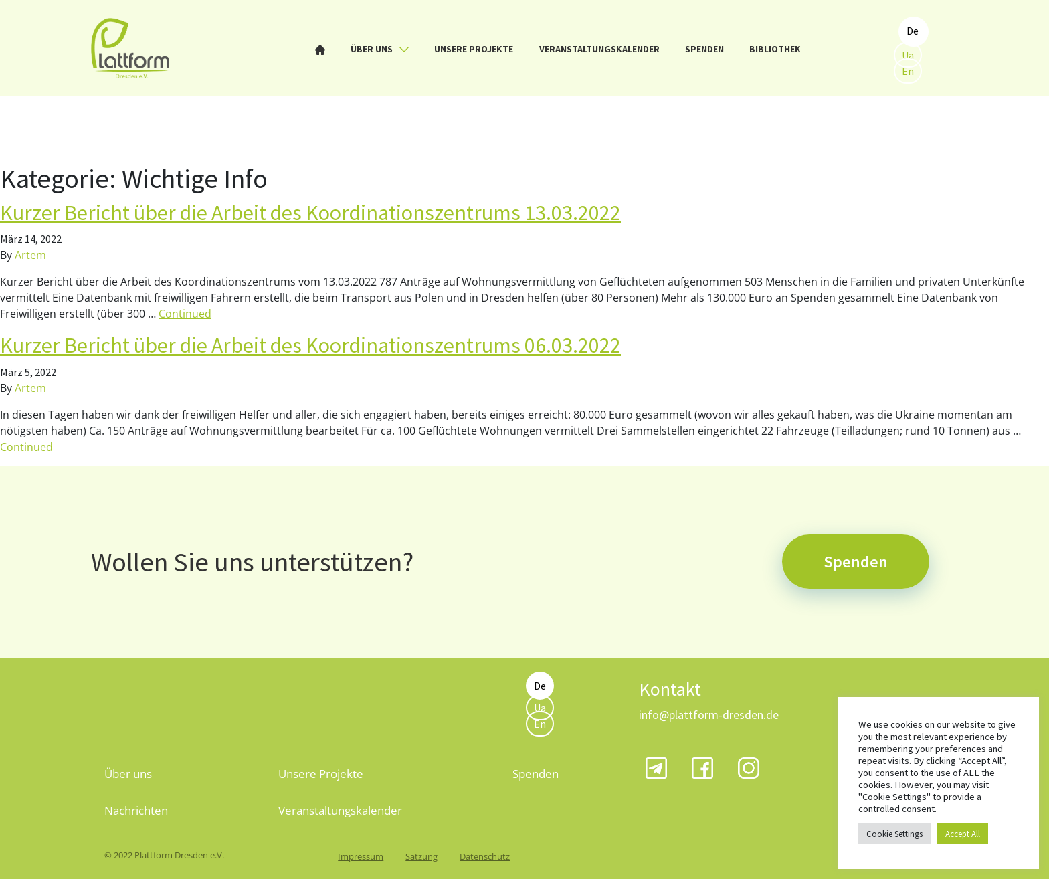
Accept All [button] (962, 834)
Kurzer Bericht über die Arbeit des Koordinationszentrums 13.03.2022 (310, 212)
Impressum (360, 856)
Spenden (704, 49)
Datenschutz (485, 856)
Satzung (421, 856)
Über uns (380, 49)
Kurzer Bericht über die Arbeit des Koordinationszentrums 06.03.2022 (310, 345)
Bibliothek (775, 49)
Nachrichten (136, 810)
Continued (185, 313)
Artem (30, 255)
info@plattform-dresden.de (709, 714)
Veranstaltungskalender (599, 49)
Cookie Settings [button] (894, 834)
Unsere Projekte (473, 49)
